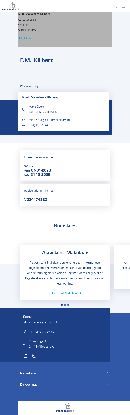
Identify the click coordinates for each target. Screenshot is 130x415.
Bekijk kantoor (27, 38)
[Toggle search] (115, 6)
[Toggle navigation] (123, 6)
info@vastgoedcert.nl (43, 322)
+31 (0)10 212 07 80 (41, 332)
